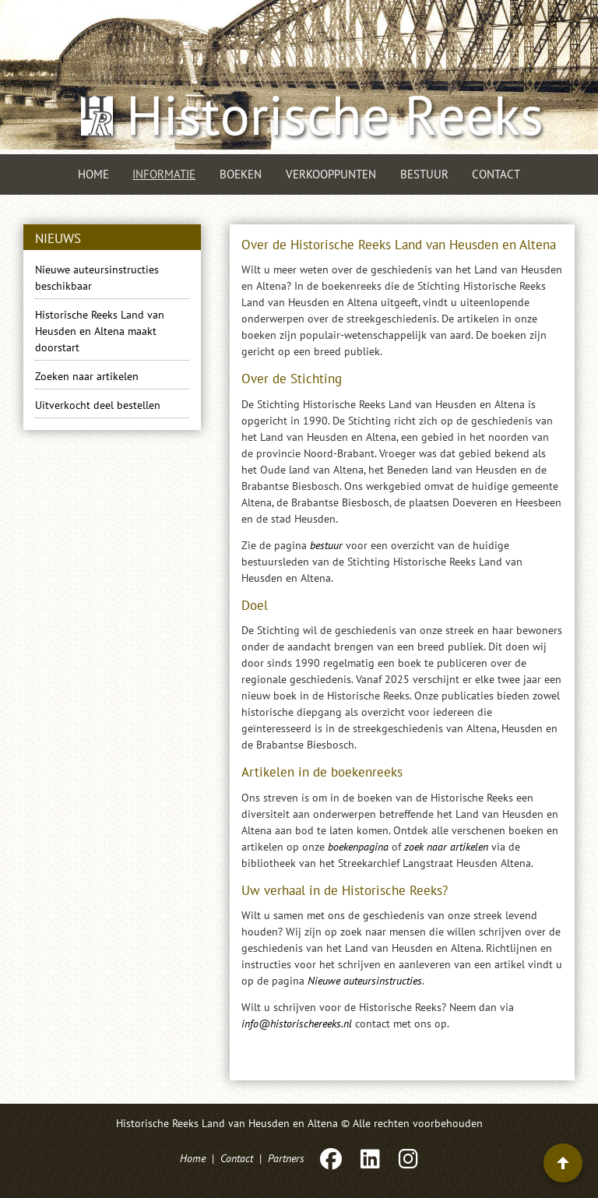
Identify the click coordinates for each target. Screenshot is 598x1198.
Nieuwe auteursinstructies (365, 981)
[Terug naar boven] (562, 1162)
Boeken (241, 174)
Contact (496, 174)
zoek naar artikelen (446, 847)
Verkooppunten (331, 174)
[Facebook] (331, 1158)
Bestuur (424, 174)
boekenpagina (358, 847)
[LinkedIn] (370, 1158)
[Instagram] (407, 1158)
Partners (286, 1158)
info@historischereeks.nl (296, 1024)
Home (93, 174)
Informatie (163, 174)
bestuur (326, 545)
